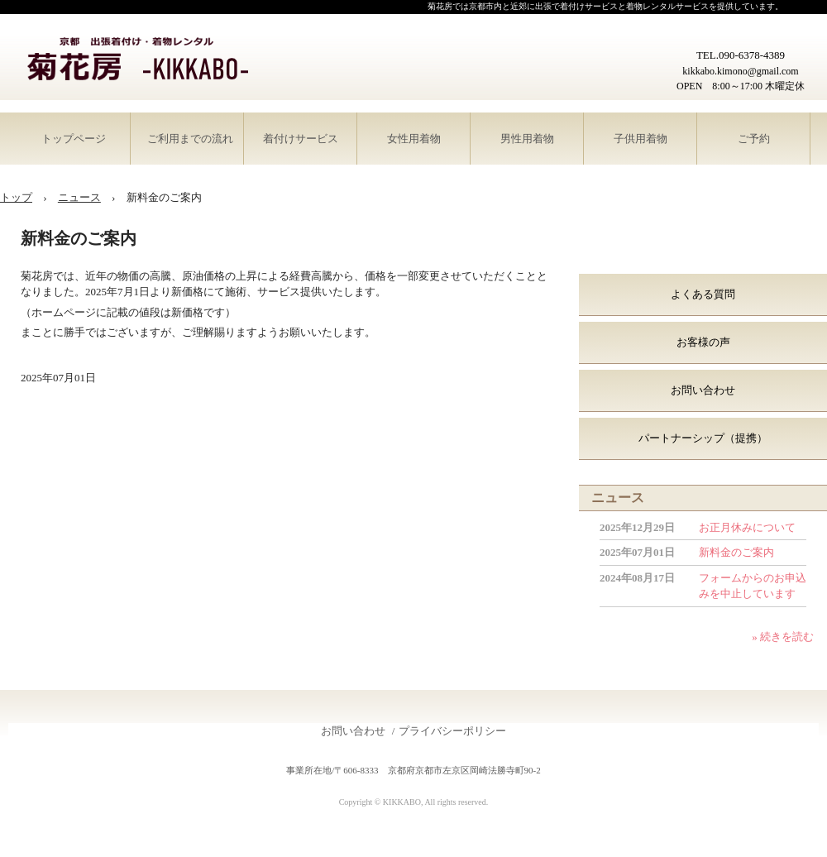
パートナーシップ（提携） (702, 438)
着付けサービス (300, 138)
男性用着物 (527, 138)
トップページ (73, 138)
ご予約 (754, 138)
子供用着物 (640, 138)
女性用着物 (414, 138)
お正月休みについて (747, 527)
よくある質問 (703, 294)
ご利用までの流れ (190, 138)
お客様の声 (703, 342)
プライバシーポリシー (452, 731)
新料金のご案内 (736, 552)
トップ (16, 197)
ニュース (79, 197)
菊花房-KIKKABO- (136, 60)
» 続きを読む (783, 636)
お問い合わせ (703, 390)
